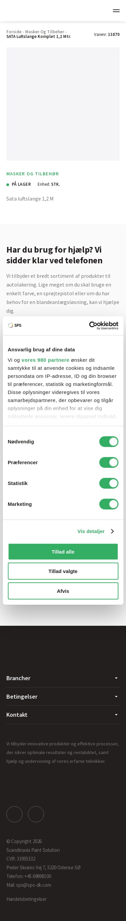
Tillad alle (62, 551)
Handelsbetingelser (26, 899)
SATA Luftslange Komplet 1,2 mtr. (38, 36)
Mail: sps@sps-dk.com (28, 885)
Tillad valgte (62, 571)
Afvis (63, 591)
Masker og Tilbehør (44, 32)
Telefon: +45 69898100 (28, 876)
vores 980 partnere (45, 360)
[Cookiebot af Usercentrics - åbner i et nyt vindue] (89, 325)
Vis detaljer (91, 531)
